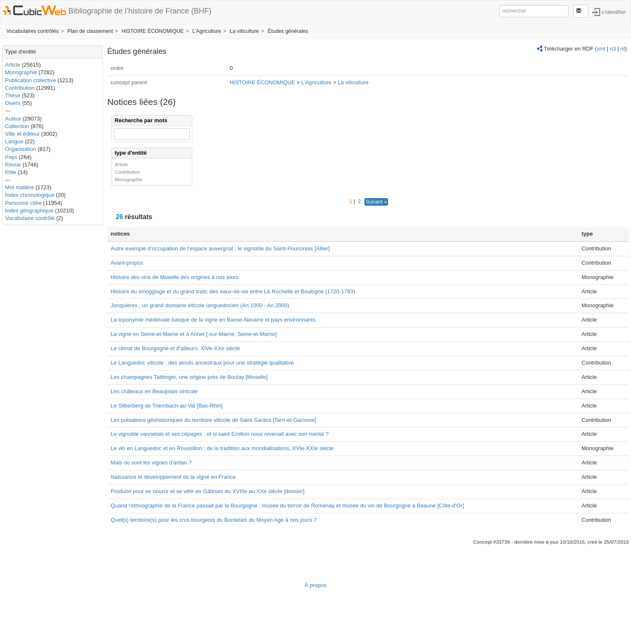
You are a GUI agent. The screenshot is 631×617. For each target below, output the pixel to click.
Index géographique (29, 210)
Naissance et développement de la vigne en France (173, 477)
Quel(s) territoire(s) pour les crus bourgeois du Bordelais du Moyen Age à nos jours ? (213, 520)
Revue (13, 164)
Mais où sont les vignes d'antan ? (151, 462)
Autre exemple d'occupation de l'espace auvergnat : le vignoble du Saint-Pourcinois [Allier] (220, 248)
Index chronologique (29, 195)
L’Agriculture (206, 31)
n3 (613, 49)
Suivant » (376, 202)
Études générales (288, 31)
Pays (11, 157)
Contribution (20, 88)
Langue (14, 141)
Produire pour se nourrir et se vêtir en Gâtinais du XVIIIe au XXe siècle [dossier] (208, 491)
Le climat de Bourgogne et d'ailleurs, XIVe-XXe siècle (175, 348)
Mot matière (19, 187)
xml (601, 49)
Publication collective (30, 80)
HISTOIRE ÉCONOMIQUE (152, 31)
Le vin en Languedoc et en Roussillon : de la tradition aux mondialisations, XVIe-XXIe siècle (222, 448)
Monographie (21, 72)
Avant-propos (127, 263)
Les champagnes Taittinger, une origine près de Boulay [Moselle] (189, 377)
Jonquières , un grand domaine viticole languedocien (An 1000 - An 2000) (200, 305)
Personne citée (23, 203)
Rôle (10, 172)
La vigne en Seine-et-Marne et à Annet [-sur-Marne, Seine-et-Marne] (194, 334)
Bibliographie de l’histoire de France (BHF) (139, 11)
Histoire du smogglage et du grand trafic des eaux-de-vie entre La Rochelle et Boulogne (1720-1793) (233, 291)
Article (12, 65)
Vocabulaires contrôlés (32, 31)
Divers (13, 103)
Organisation (20, 149)
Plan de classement (90, 31)
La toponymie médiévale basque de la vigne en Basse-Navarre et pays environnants (213, 320)
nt (622, 49)
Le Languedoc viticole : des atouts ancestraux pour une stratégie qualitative (202, 362)
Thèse (12, 95)
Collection (17, 126)
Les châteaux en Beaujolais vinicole (154, 391)
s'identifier (613, 11)
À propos (315, 585)
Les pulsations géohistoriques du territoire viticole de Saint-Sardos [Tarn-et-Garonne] (213, 420)
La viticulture (244, 31)
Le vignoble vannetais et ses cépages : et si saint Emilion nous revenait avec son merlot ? (220, 434)
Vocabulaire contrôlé (30, 218)
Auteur (13, 118)
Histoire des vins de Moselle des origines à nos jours (174, 277)
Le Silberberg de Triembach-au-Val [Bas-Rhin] (166, 405)
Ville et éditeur (23, 134)
